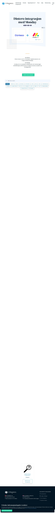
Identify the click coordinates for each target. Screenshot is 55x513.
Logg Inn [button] (53, 3)
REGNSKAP (27, 86)
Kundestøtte (43, 493)
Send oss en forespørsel (27, 481)
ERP (31, 86)
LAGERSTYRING (14, 86)
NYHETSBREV (31, 88)
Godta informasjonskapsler (6, 510)
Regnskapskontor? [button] (32, 2)
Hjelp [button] (42, 2)
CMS (20, 86)
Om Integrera (43, 498)
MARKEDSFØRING (45, 86)
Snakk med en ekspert (28, 74)
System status (44, 500)
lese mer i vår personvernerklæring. (30, 508)
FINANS (35, 86)
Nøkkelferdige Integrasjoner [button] (18, 3)
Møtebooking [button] (47, 2)
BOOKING (8, 86)
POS (39, 86)
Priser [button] (38, 2)
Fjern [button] (43, 27)
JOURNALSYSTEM (24, 88)
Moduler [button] (24, 2)
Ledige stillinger (44, 496)
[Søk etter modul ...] (28, 80)
